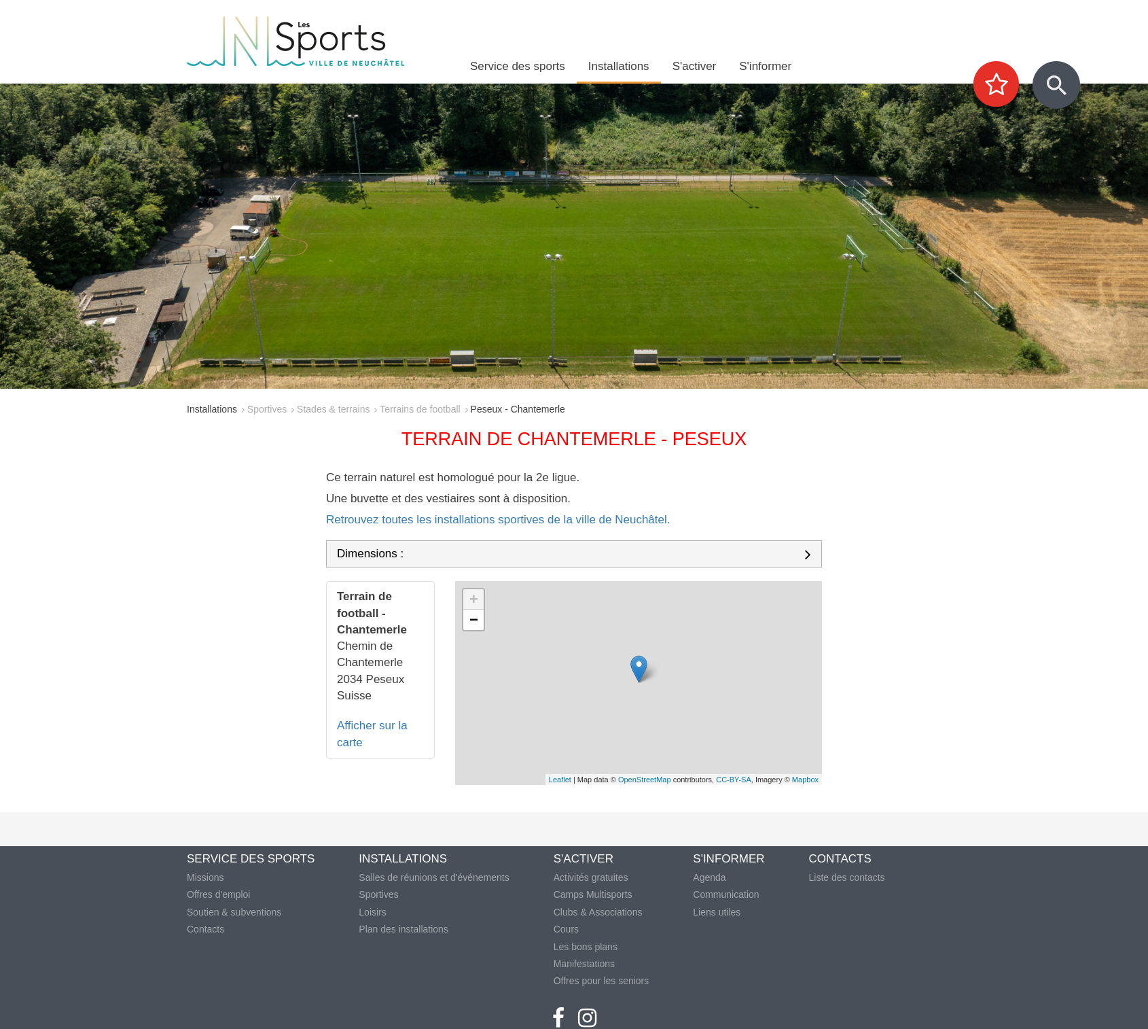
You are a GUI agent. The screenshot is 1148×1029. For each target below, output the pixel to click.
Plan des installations (403, 929)
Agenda (709, 877)
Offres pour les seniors (601, 980)
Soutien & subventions (234, 912)
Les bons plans (585, 946)
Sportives (267, 409)
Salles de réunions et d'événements (434, 877)
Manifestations (584, 963)
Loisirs (372, 912)
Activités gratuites (591, 877)
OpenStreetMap (644, 779)
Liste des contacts (847, 877)
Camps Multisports (593, 894)
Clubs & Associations (598, 912)
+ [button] (473, 599)
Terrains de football (420, 409)
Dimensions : (370, 554)
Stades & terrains (333, 409)
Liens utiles (716, 912)
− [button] (473, 619)
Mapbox (805, 779)
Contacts (205, 929)
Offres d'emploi (218, 894)
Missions (205, 877)
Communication (726, 894)
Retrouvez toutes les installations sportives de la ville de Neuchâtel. (498, 519)
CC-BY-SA (733, 779)
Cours (566, 929)
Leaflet (560, 779)
